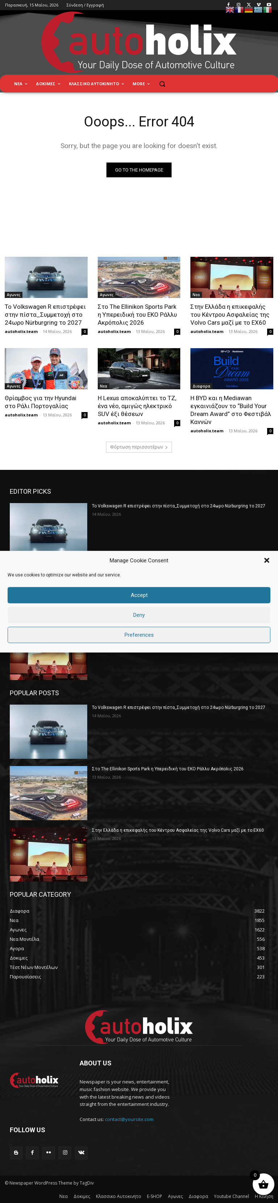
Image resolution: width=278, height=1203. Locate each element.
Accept (139, 595)
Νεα (196, 295)
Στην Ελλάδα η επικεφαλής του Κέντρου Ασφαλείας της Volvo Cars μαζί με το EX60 (229, 314)
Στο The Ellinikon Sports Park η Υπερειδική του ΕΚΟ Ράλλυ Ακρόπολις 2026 (137, 314)
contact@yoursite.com (129, 1119)
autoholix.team (21, 331)
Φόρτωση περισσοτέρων (139, 447)
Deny (139, 615)
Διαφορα (201, 386)
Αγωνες (13, 295)
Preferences (139, 635)
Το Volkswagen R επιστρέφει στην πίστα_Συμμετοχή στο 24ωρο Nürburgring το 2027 (45, 314)
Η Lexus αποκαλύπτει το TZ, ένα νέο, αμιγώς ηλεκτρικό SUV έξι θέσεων (137, 405)
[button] (266, 560)
